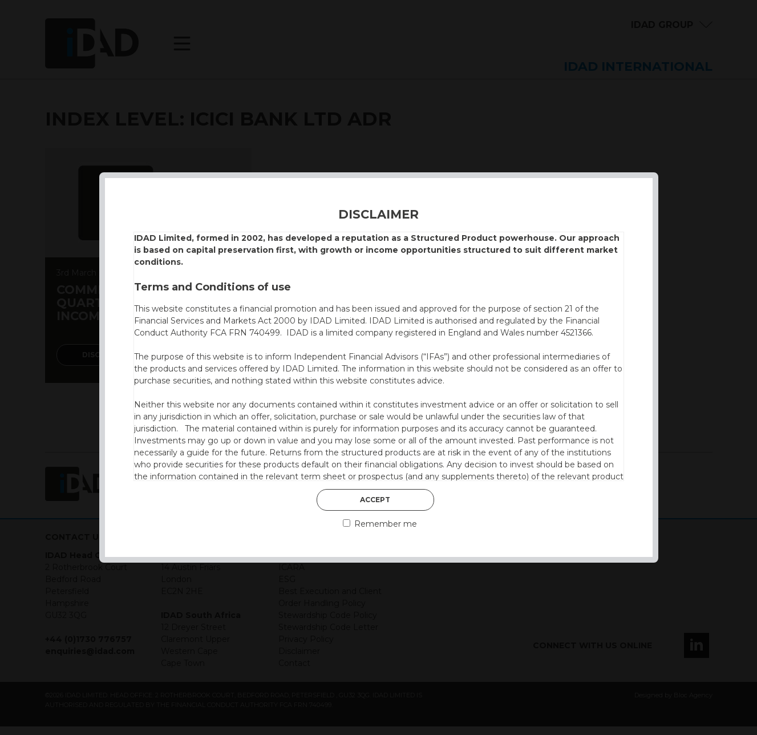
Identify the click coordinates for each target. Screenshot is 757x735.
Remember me (380, 524)
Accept (375, 499)
